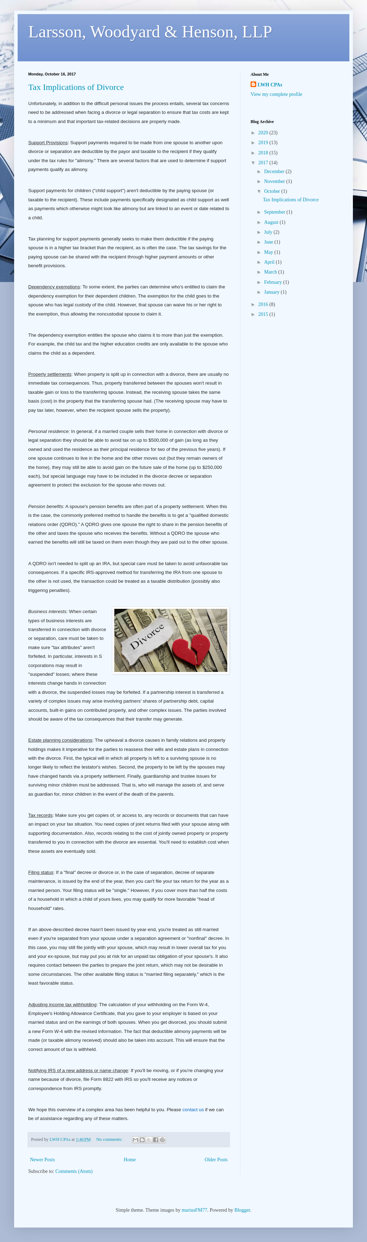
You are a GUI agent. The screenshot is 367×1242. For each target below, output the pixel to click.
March (271, 272)
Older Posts (216, 1159)
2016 (264, 304)
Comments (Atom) (73, 1171)
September (275, 212)
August (271, 222)
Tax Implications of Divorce (76, 87)
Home (130, 1159)
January (272, 292)
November (275, 181)
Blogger (242, 1210)
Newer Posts (42, 1159)
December (274, 171)
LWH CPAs (270, 84)
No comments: (110, 1139)
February (273, 282)
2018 (264, 152)
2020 (264, 132)
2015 (264, 314)
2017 (264, 162)
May (269, 252)
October (272, 191)
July (268, 232)
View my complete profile (276, 94)
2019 (264, 142)
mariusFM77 (194, 1210)
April (270, 262)
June (269, 242)
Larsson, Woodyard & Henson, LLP (150, 31)
